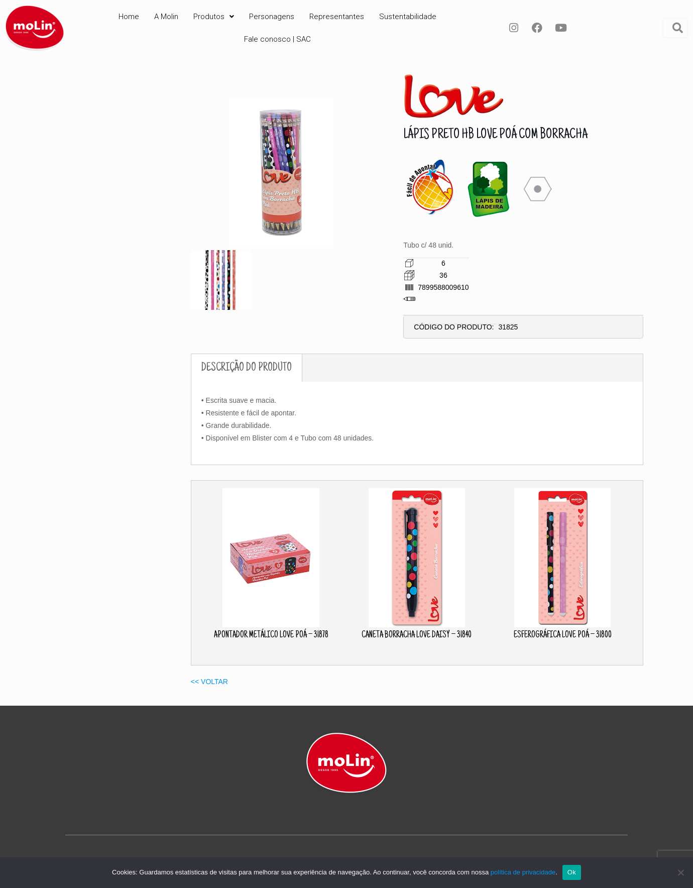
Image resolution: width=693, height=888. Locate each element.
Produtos (213, 16)
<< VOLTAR (209, 682)
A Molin (166, 16)
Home (129, 16)
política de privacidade (523, 872)
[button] (214, 17)
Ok (571, 872)
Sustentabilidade (407, 16)
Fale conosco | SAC (277, 39)
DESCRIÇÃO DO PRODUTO (246, 368)
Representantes (336, 16)
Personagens (271, 16)
